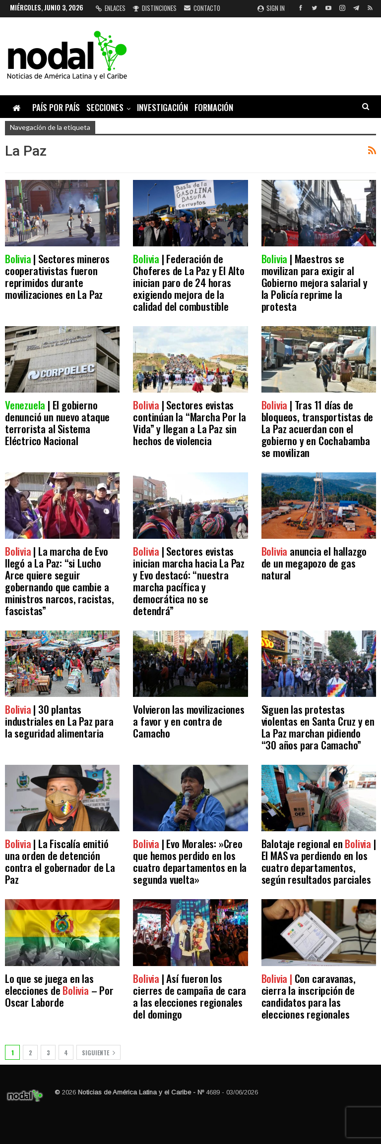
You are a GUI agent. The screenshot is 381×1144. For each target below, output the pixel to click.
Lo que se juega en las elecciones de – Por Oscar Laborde (59, 990)
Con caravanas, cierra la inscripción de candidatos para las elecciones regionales (308, 996)
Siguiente (98, 1052)
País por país (56, 107)
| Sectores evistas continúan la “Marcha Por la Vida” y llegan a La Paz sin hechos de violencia (189, 422)
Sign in (271, 8)
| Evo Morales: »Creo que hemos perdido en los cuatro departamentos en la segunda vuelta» (190, 861)
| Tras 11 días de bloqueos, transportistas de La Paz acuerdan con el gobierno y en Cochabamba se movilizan (317, 428)
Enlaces (111, 8)
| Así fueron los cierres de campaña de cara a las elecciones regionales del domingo (189, 996)
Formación (213, 107)
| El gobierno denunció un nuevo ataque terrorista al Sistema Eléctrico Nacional (57, 422)
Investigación (162, 107)
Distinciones (155, 8)
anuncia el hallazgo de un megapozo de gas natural (314, 562)
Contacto (202, 8)
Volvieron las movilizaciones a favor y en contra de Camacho (188, 721)
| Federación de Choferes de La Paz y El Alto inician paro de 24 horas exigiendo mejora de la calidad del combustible (188, 282)
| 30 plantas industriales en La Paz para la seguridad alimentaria (59, 721)
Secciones (105, 107)
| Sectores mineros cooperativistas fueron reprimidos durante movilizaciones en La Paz (57, 276)
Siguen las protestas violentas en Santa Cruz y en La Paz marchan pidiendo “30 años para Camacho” (318, 726)
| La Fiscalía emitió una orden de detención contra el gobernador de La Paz (60, 861)
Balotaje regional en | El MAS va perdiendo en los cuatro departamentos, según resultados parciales (318, 861)
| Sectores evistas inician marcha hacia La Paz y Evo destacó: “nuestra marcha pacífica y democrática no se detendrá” (189, 580)
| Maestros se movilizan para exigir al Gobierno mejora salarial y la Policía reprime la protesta (314, 282)
